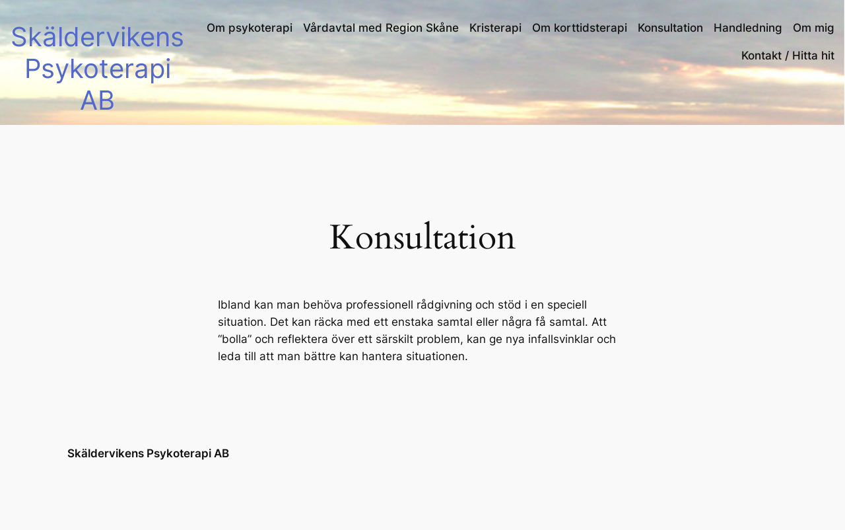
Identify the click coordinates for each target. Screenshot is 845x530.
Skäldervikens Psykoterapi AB (97, 68)
